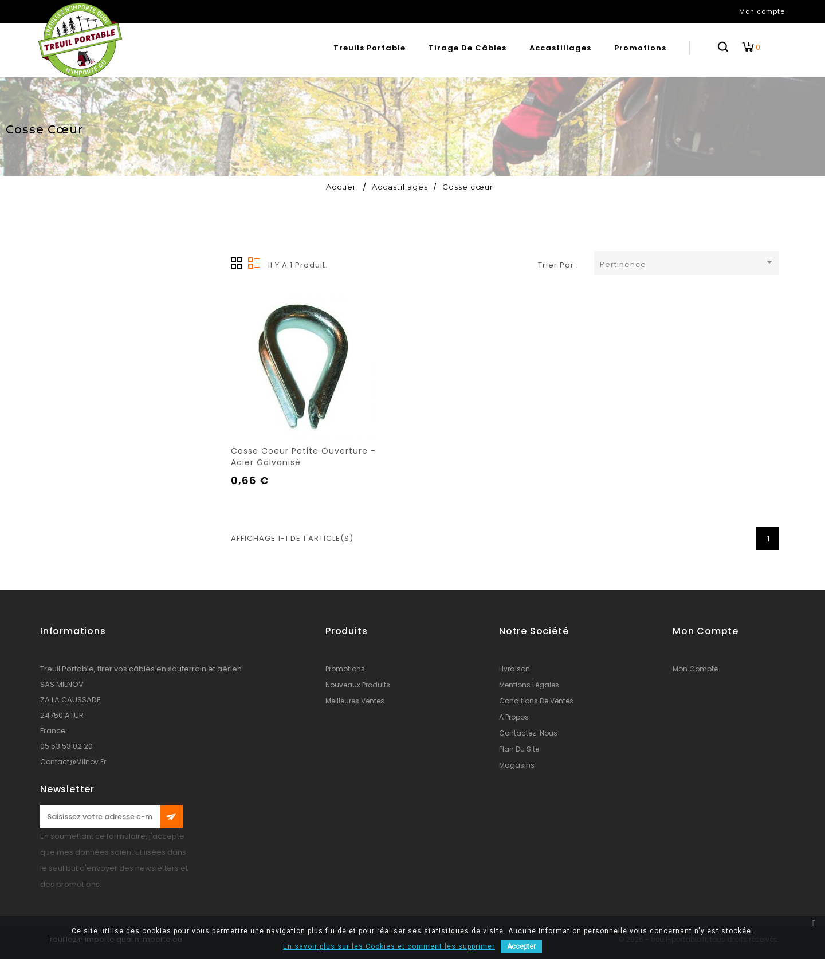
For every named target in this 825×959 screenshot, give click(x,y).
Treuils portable (369, 47)
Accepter (521, 946)
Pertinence (688, 262)
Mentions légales (529, 685)
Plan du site (519, 749)
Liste (254, 263)
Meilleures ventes (354, 701)
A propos (514, 717)
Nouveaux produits (357, 685)
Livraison (514, 669)
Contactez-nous (528, 733)
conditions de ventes (536, 701)
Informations (73, 631)
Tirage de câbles (467, 47)
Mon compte (695, 669)
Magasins (517, 765)
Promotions (640, 47)
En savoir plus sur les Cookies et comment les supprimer (389, 946)
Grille (236, 263)
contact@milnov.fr (73, 762)
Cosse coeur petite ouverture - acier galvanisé (303, 456)
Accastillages (560, 47)
